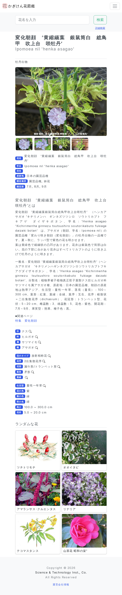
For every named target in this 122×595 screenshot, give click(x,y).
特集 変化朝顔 (26, 320)
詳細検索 (100, 27)
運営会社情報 (61, 584)
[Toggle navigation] (115, 6)
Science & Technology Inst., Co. (61, 572)
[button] (24, 144)
